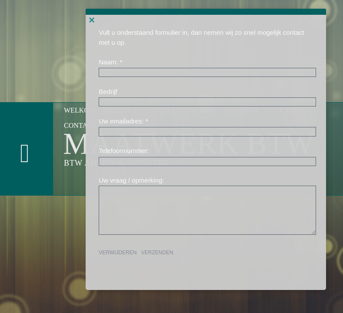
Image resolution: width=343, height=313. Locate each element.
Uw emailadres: (121, 121)
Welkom (79, 110)
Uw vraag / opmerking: (131, 180)
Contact (84, 125)
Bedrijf (108, 91)
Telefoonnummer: (124, 150)
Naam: (108, 62)
